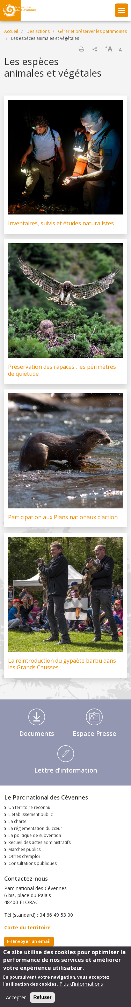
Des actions (38, 31)
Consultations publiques (32, 863)
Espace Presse (94, 733)
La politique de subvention (34, 835)
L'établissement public (30, 814)
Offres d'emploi (24, 856)
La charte (17, 821)
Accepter (16, 1001)
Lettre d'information (65, 770)
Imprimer (81, 48)
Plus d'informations (81, 988)
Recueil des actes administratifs (39, 842)
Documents (36, 733)
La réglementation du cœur (35, 828)
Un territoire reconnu (29, 807)
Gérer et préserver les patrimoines (92, 31)
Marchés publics (24, 849)
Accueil (11, 31)
